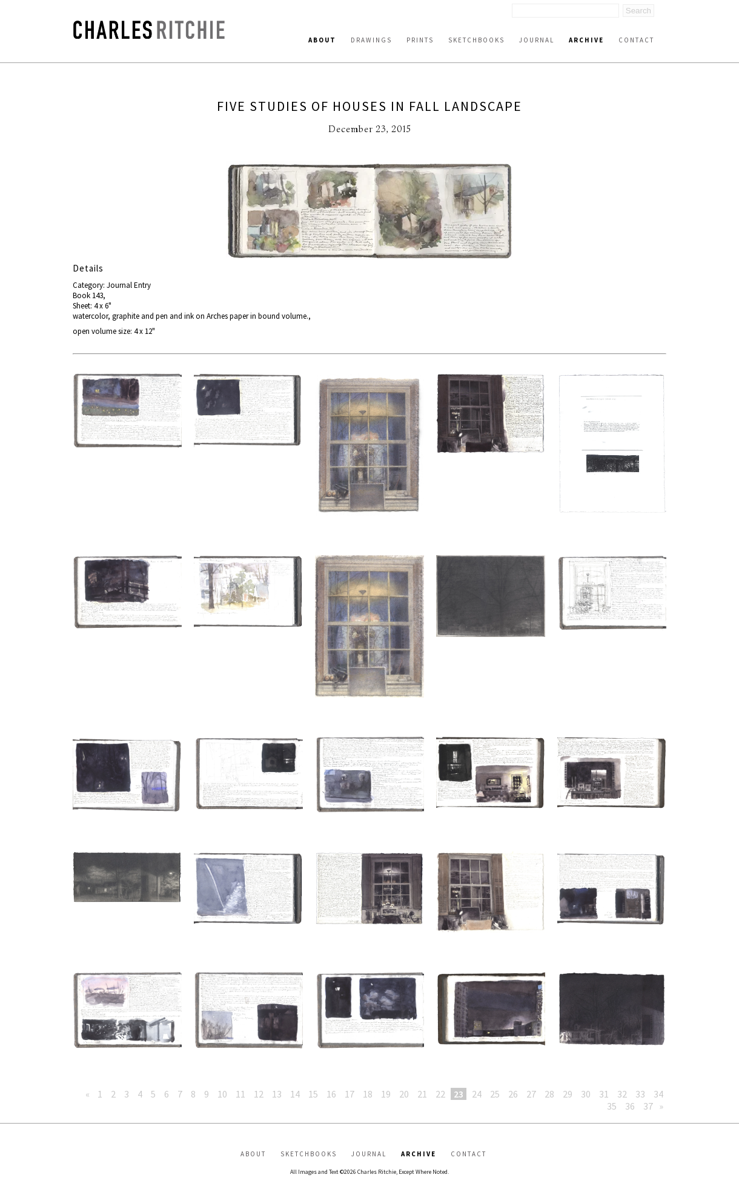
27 (531, 1094)
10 (222, 1094)
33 (640, 1094)
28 (549, 1094)
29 (567, 1094)
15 (313, 1094)
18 (368, 1094)
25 (495, 1094)
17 (349, 1094)
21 (422, 1094)
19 (386, 1094)
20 (404, 1094)
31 (604, 1094)
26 (513, 1094)
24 (477, 1094)
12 (258, 1094)
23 (458, 1094)
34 (658, 1094)
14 (295, 1094)
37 (648, 1106)
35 (612, 1106)
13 (277, 1094)
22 (440, 1094)
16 (331, 1094)
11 (240, 1094)
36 (630, 1106)
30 (586, 1094)
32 (622, 1094)
